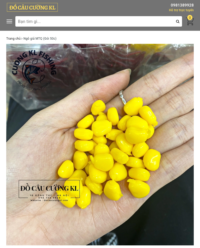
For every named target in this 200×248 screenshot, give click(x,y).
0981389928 (182, 5)
